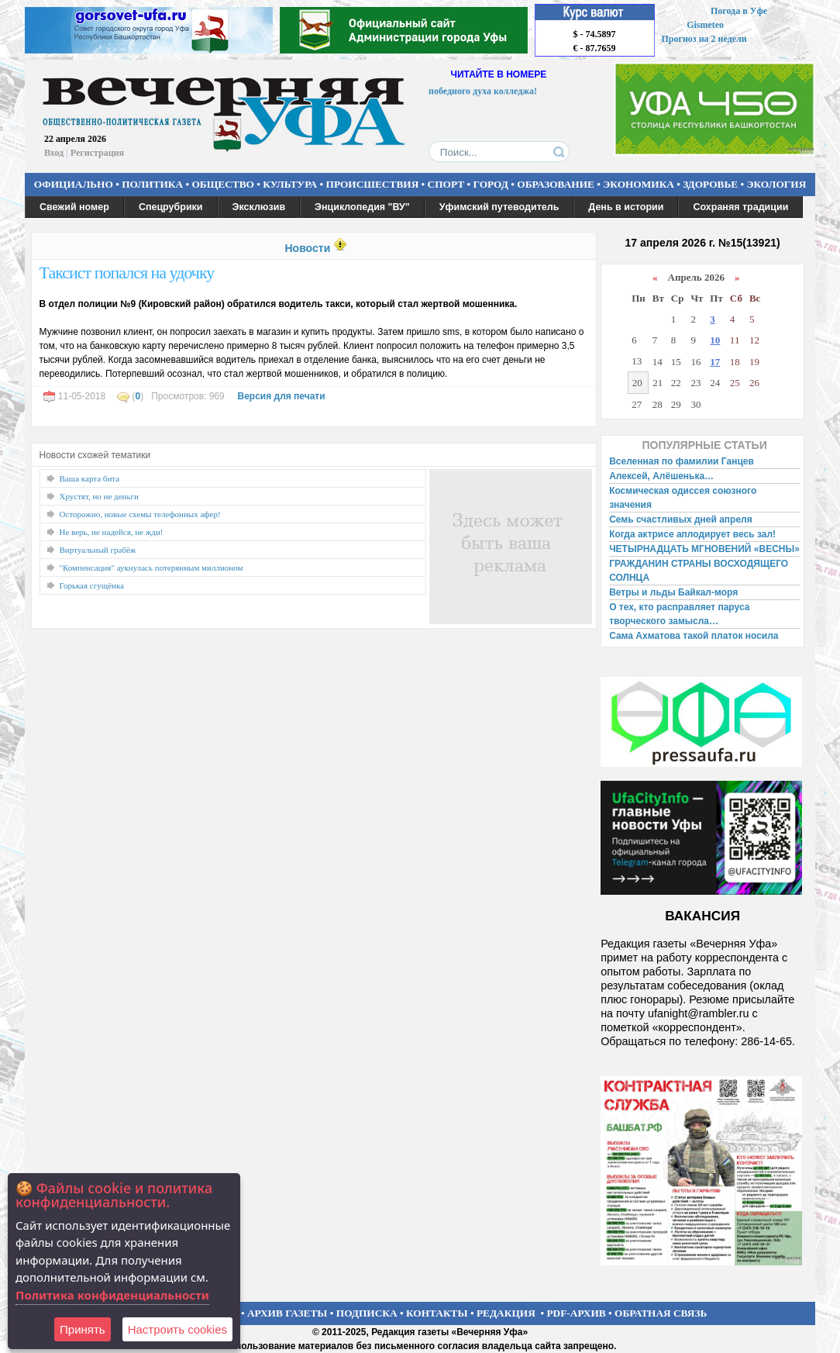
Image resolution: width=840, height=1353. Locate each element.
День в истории (625, 207)
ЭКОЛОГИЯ (776, 184)
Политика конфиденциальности (112, 1295)
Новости (307, 248)
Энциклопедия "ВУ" (362, 207)
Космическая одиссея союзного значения (682, 497)
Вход (54, 152)
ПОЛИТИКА (152, 184)
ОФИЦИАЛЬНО (73, 184)
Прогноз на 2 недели (704, 38)
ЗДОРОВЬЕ (710, 184)
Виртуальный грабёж (98, 549)
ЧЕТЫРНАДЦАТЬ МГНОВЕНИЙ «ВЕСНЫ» (704, 549)
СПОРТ (446, 184)
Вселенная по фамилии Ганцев (681, 461)
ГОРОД (490, 184)
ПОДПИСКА (367, 1313)
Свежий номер (74, 207)
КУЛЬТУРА (290, 184)
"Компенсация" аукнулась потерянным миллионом (151, 567)
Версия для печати (281, 396)
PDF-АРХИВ (575, 1313)
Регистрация (97, 152)
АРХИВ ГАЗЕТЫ (287, 1313)
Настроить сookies (177, 1329)
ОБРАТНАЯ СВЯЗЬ (661, 1313)
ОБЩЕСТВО (222, 184)
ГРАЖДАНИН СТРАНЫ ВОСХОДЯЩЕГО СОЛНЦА (698, 570)
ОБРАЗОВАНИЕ (555, 184)
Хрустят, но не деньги (99, 496)
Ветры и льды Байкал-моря (673, 592)
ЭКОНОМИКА (638, 184)
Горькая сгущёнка (92, 585)
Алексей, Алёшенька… (661, 476)
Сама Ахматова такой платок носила (693, 635)
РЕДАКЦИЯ (506, 1313)
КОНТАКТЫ (437, 1313)
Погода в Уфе (739, 10)
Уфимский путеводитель (499, 207)
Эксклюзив (259, 207)
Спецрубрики (171, 207)
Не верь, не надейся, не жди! (112, 532)
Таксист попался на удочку (127, 272)
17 (715, 362)
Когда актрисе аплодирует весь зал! (692, 534)
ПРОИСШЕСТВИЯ (372, 184)
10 (715, 340)
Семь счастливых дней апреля (680, 519)
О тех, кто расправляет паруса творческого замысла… (679, 614)
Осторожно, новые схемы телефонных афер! (140, 514)
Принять (82, 1329)
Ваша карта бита (90, 478)
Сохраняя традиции (740, 207)
